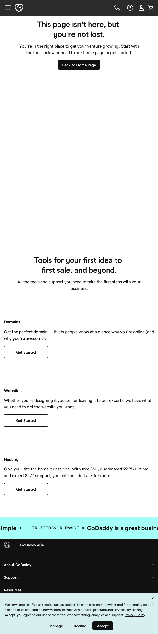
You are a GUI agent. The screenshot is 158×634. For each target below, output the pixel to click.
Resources (12, 590)
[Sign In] (141, 7)
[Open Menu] (6, 8)
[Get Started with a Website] (26, 420)
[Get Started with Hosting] (26, 489)
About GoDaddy (17, 565)
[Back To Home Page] (79, 65)
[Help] (130, 7)
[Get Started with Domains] (26, 352)
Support (11, 577)
